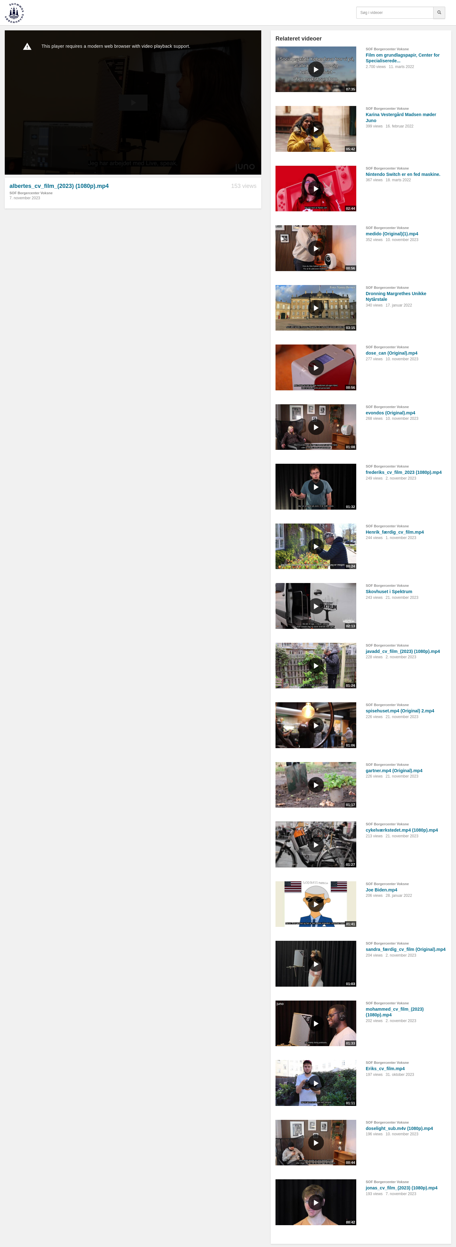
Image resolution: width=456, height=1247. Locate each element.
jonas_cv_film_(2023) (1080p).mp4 (401, 1187)
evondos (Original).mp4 (390, 412)
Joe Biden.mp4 (381, 889)
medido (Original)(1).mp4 (392, 233)
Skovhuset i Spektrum (389, 591)
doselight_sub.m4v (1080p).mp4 (399, 1128)
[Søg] (439, 13)
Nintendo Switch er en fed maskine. (403, 174)
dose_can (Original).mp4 (391, 353)
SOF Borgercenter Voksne (31, 193)
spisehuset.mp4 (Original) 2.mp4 (400, 710)
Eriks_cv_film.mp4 (385, 1068)
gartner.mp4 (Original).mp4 (394, 770)
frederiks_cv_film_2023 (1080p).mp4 (404, 472)
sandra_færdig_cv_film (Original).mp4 (406, 949)
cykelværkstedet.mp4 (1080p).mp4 (402, 830)
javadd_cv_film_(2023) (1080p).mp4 (403, 651)
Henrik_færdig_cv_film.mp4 (395, 532)
